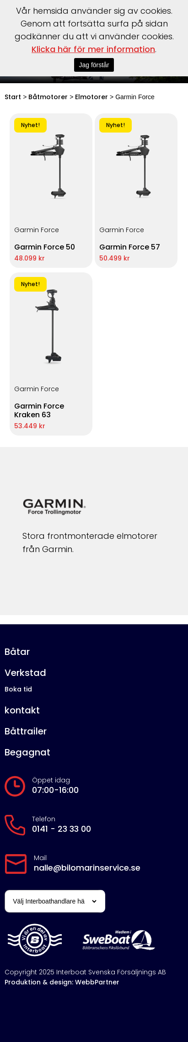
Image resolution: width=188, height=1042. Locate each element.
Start (13, 96)
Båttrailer (26, 731)
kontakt (22, 710)
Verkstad (25, 673)
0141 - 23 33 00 (61, 829)
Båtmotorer (48, 96)
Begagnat (27, 752)
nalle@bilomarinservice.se (87, 868)
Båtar (17, 652)
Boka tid (18, 689)
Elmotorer (91, 96)
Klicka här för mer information (93, 49)
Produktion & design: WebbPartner (62, 982)
